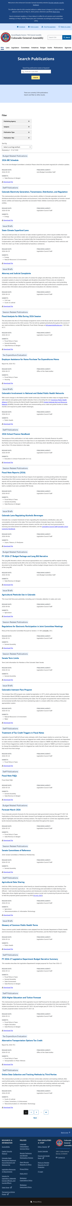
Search (67, 37)
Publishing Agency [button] (10, 121)
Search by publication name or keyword (36, 68)
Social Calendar (43, 1151)
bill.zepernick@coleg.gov (54, 325)
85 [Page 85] (46, 1112)
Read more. (56, 12)
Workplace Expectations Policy (26, 1179)
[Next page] (35, 1118)
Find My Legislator (49, 27)
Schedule (21, 27)
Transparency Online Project (8, 1193)
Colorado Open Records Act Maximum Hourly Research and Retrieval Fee (9, 1161)
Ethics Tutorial (43, 1147)
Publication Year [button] (9, 138)
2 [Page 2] (31, 1112)
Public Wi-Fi (23, 1174)
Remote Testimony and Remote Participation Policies (26, 1155)
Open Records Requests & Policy (25, 1163)
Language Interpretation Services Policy (24, 1146)
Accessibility (6, 1147)
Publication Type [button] (9, 132)
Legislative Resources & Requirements (9, 1170)
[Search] (55, 37)
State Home (7, 1187)
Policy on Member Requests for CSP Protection (43, 1165)
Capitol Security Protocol (7, 1152)
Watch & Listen (64, 27)
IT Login (40, 1172)
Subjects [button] (6, 127)
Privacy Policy (24, 1169)
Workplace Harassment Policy (26, 1186)
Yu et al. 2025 (38, 895)
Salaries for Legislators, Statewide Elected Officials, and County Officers (9, 1179)
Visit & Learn (33, 27)
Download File (8, 182)
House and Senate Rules (44, 1157)
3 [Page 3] (36, 1112)
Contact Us (60, 1157)
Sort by (4, 143)
